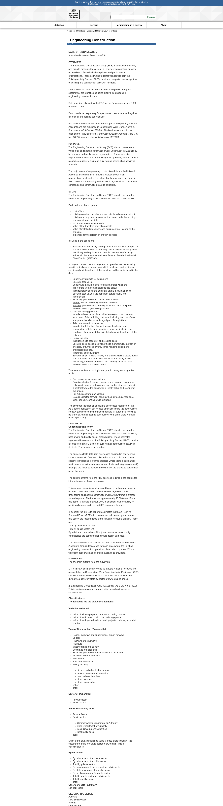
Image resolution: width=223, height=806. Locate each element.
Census (94, 25)
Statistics (59, 25)
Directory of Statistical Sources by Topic (102, 31)
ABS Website (129, 4)
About (164, 25)
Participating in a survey (129, 25)
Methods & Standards (77, 31)
